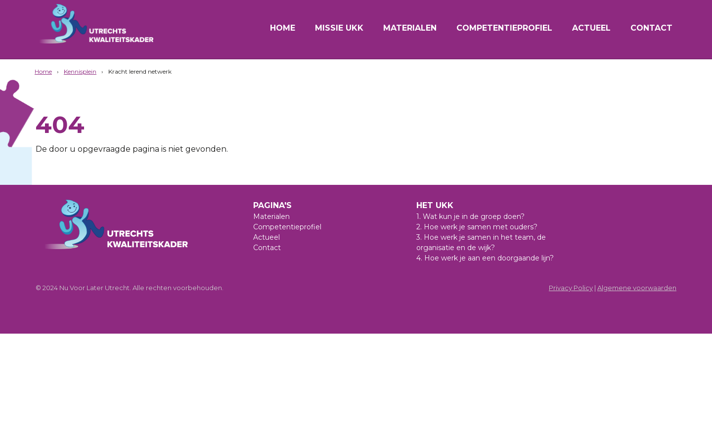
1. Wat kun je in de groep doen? (470, 216)
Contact (651, 28)
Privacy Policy (571, 288)
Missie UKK (339, 28)
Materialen (410, 28)
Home (282, 28)
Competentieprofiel (504, 28)
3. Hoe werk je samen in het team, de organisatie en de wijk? (481, 242)
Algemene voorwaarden (636, 288)
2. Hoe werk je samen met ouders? (476, 226)
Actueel (591, 28)
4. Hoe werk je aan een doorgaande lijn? (485, 258)
